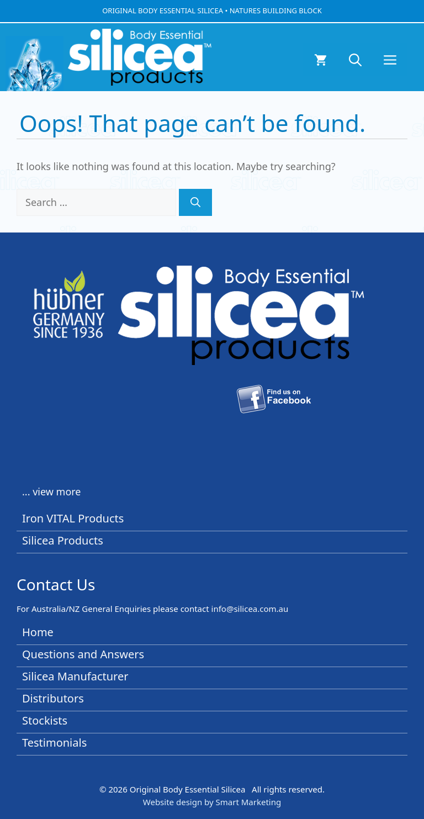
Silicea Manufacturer (75, 676)
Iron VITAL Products (73, 518)
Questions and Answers (83, 654)
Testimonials (54, 742)
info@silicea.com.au (250, 608)
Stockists (44, 720)
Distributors (53, 698)
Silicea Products (62, 540)
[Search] (195, 202)
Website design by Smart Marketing (212, 801)
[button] (355, 59)
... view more (51, 491)
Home (38, 632)
